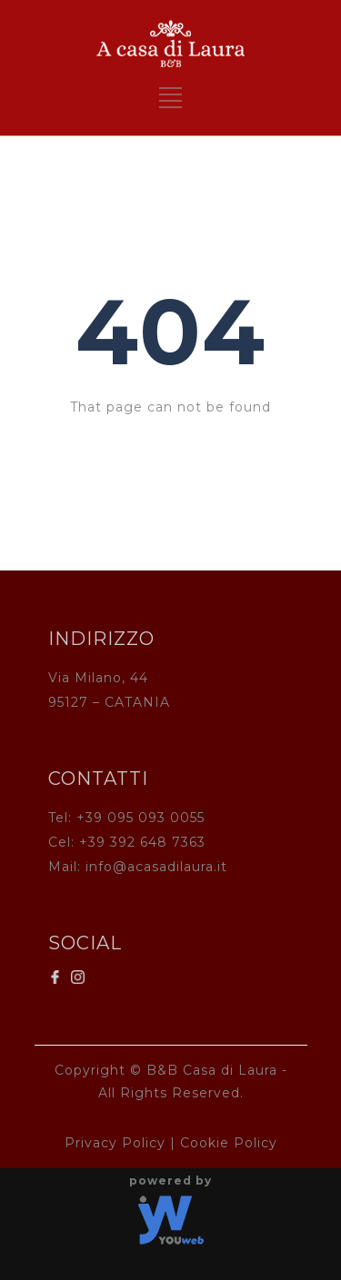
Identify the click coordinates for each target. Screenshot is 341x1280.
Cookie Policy (228, 1143)
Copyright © (98, 1070)
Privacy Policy (115, 1143)
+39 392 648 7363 (142, 842)
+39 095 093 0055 (140, 817)
